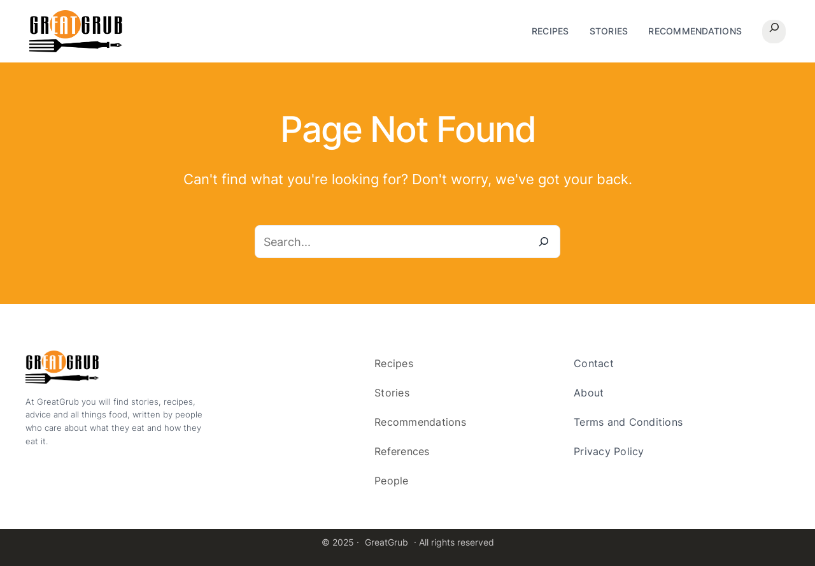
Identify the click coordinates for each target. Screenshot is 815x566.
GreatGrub (386, 542)
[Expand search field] (774, 31)
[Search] (543, 241)
